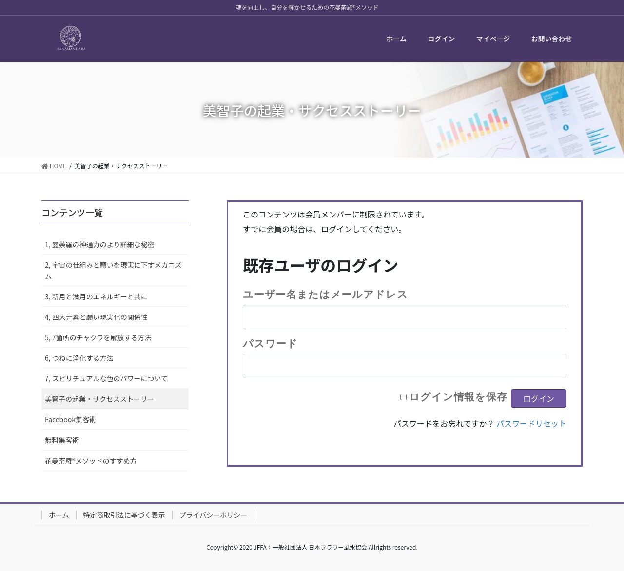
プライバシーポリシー (213, 515)
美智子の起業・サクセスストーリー (99, 399)
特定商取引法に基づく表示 (124, 515)
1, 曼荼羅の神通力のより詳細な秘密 (100, 244)
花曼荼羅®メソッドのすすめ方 (91, 461)
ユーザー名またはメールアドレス (325, 294)
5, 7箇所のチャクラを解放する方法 (98, 337)
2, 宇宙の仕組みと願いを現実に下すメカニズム (113, 270)
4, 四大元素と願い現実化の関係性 (96, 317)
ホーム (59, 515)
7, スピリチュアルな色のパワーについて (106, 378)
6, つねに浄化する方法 (79, 358)
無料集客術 (62, 440)
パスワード (270, 343)
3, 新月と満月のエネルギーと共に (96, 296)
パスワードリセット (531, 423)
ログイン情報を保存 (458, 396)
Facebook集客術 (70, 419)
